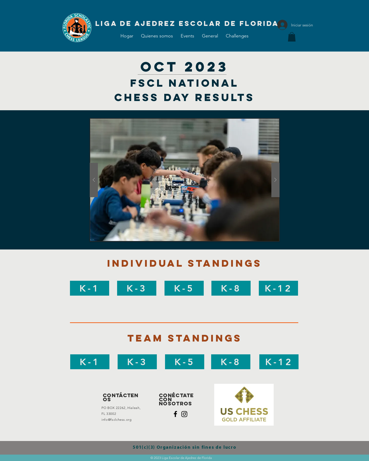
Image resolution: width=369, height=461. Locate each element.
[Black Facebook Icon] (175, 414)
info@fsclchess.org (116, 420)
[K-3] (136, 288)
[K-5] (184, 288)
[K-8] (231, 288)
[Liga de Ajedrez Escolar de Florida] (187, 23)
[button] (187, 36)
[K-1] (89, 288)
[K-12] (278, 288)
